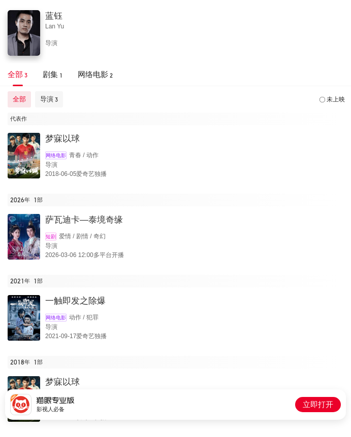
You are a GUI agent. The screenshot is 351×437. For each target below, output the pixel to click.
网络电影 (56, 155)
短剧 (51, 236)
